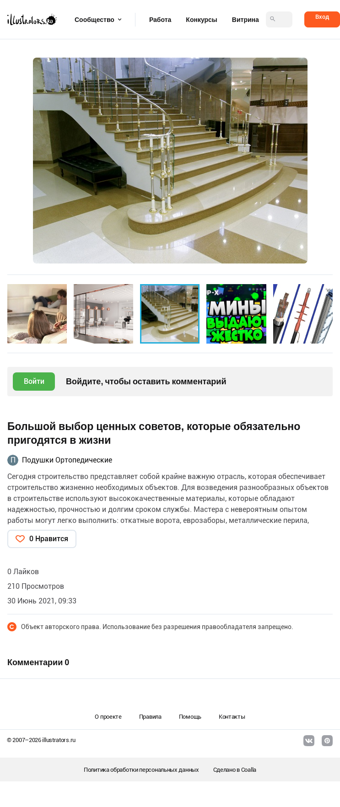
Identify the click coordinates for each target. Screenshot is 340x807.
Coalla (248, 769)
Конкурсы (201, 19)
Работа (160, 19)
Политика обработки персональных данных (141, 769)
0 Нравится (48, 538)
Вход (322, 16)
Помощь (190, 716)
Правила (150, 716)
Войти (34, 381)
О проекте (108, 716)
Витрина (245, 19)
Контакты (232, 716)
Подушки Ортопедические (67, 460)
